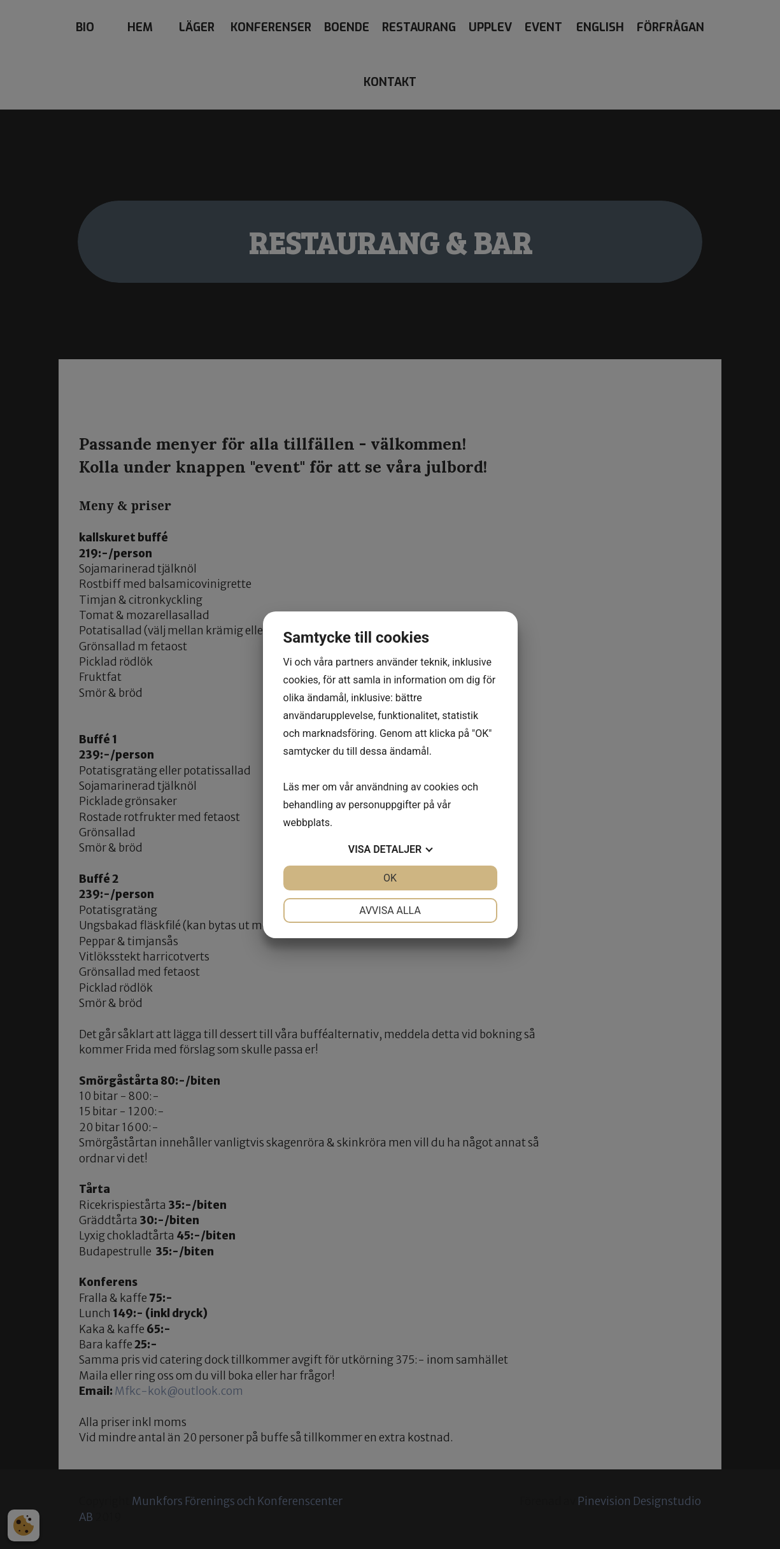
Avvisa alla (390, 910)
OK (390, 878)
